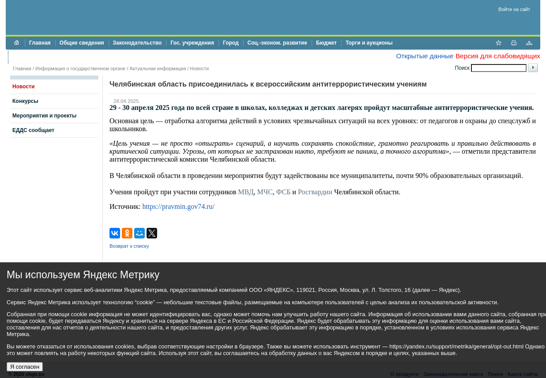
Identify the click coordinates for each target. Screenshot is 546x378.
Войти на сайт (514, 9)
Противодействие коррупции (50, 57)
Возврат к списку (129, 246)
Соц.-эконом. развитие (277, 43)
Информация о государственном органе (80, 68)
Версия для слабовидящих (498, 56)
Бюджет (326, 43)
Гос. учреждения (192, 43)
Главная (40, 43)
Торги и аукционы (369, 43)
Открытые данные (424, 56)
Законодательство (137, 43)
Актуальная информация (158, 68)
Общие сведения (82, 43)
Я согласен (24, 366)
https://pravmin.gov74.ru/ (178, 206)
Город (231, 43)
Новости (199, 68)
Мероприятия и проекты (44, 116)
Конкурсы (25, 101)
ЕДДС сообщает (33, 130)
